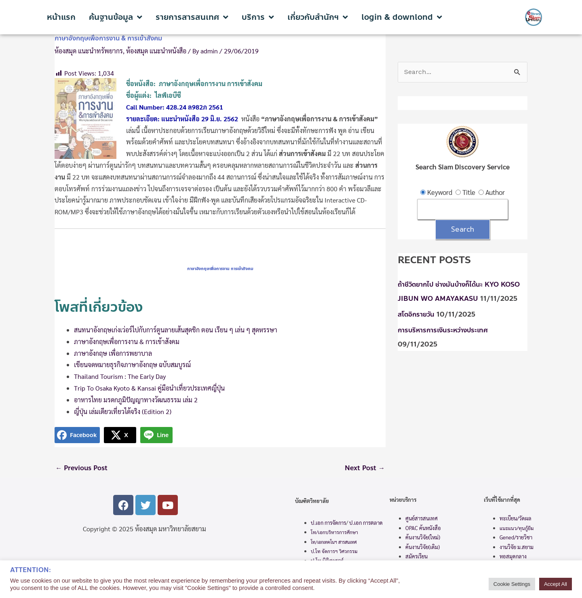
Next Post (364, 468)
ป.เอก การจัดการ (328, 523)
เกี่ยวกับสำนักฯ (317, 17)
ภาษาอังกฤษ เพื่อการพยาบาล (114, 353)
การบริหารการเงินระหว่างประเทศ (445, 330)
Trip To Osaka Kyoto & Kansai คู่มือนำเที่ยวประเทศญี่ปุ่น (149, 388)
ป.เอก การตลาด (366, 523)
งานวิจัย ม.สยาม (517, 547)
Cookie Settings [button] (511, 584)
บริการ (258, 17)
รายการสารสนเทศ (192, 17)
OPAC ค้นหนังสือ (423, 528)
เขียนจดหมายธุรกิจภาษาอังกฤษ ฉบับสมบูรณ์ (132, 364)
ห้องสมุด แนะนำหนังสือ (156, 50)
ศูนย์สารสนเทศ (421, 519)
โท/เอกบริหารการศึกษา (334, 533)
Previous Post (82, 468)
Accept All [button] (555, 584)
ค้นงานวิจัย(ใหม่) (422, 538)
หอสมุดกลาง (513, 557)
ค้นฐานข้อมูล (115, 17)
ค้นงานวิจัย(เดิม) (422, 547)
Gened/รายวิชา (516, 538)
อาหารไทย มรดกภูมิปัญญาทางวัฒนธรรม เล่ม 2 (136, 399)
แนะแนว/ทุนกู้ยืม (517, 528)
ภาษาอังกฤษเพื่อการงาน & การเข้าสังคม (126, 341)
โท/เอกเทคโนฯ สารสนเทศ (334, 542)
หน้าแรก (61, 17)
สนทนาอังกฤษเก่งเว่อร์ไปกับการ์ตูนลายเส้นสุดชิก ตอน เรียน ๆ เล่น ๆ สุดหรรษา (175, 329)
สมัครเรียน (416, 556)
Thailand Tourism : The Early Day (120, 376)
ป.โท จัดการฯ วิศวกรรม (334, 552)
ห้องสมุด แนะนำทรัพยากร (89, 50)
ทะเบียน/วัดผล (515, 519)
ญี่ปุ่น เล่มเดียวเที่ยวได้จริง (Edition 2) (122, 411)
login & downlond (401, 17)
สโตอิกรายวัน (417, 315)
